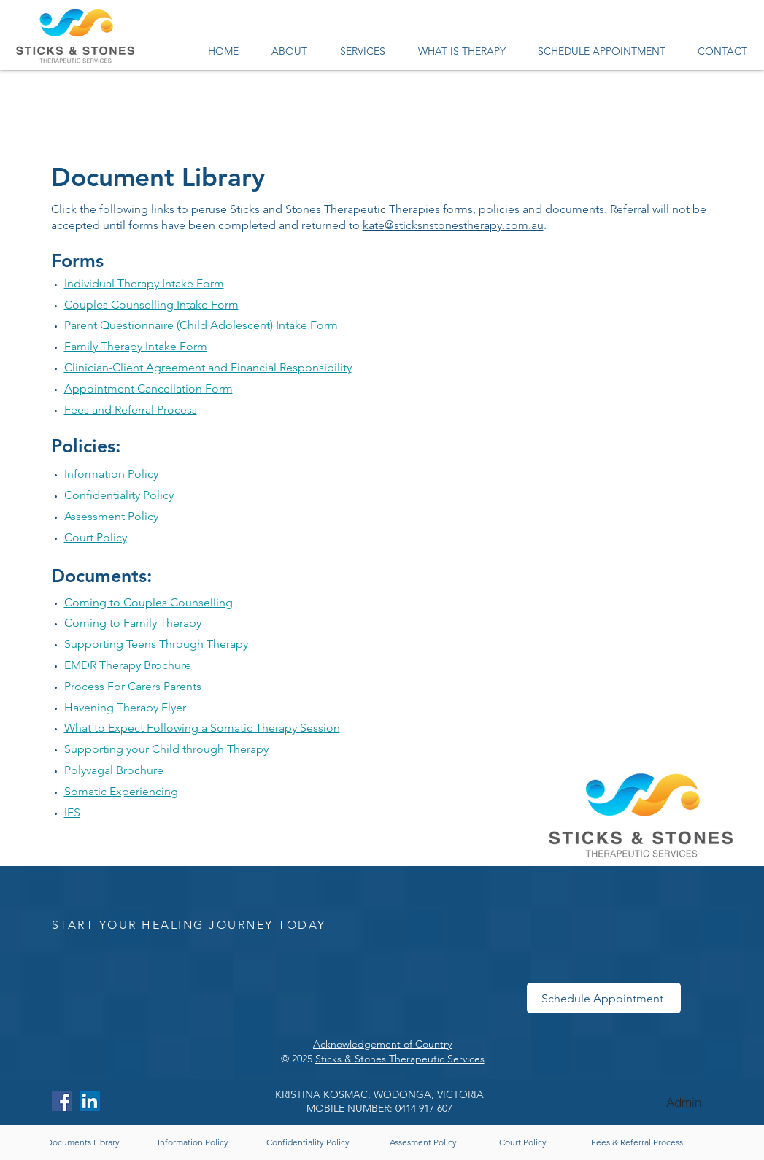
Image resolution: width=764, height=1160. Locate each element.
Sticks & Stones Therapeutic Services (400, 1058)
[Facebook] (62, 1101)
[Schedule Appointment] (604, 998)
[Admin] (684, 1102)
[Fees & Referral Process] (637, 1142)
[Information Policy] (193, 1142)
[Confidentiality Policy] (308, 1142)
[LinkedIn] (90, 1101)
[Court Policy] (523, 1142)
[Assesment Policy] (423, 1142)
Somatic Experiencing (121, 791)
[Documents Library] (82, 1142)
